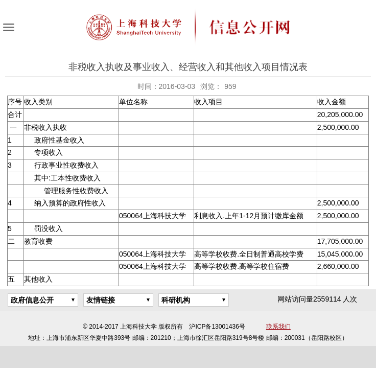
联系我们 (278, 326)
